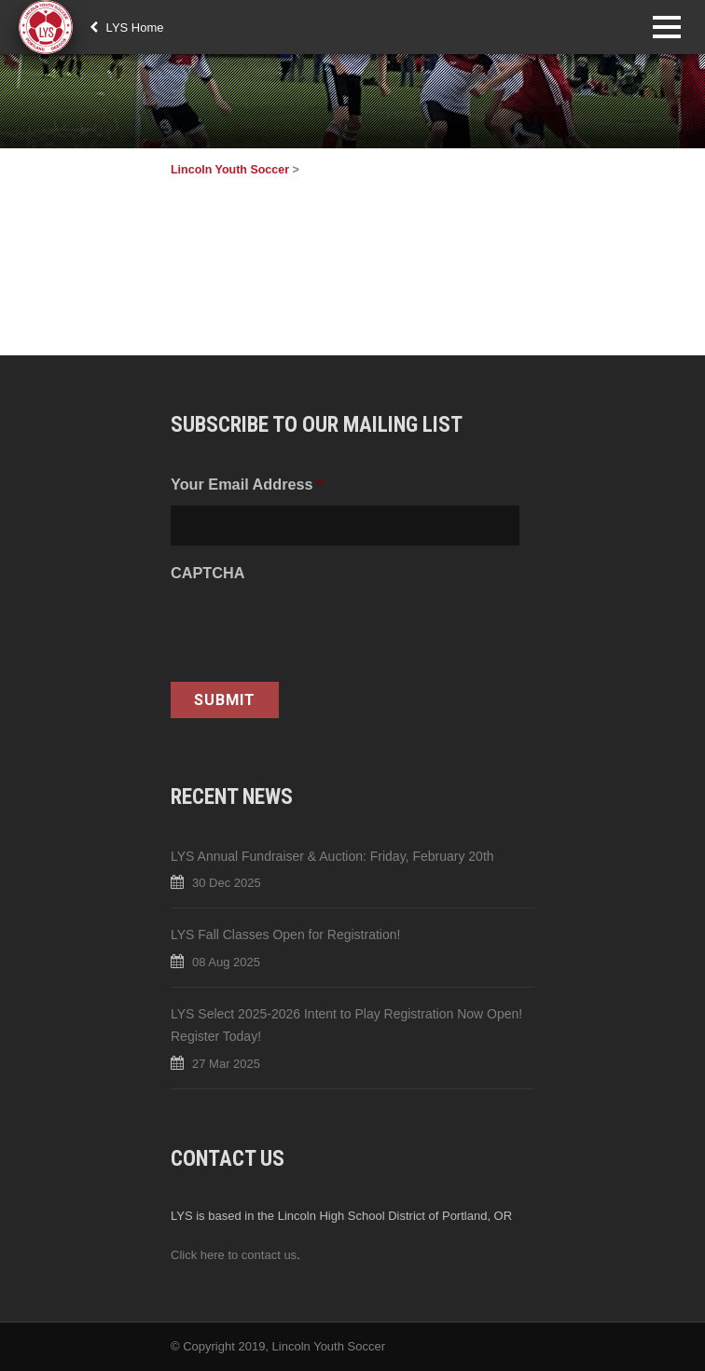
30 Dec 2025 (226, 883)
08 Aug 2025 (226, 962)
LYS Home (127, 28)
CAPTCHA (207, 572)
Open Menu (666, 26)
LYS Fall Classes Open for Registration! (285, 934)
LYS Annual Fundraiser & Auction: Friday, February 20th (332, 856)
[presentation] (312, 630)
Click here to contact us (234, 1255)
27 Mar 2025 (226, 1064)
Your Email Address (247, 484)
